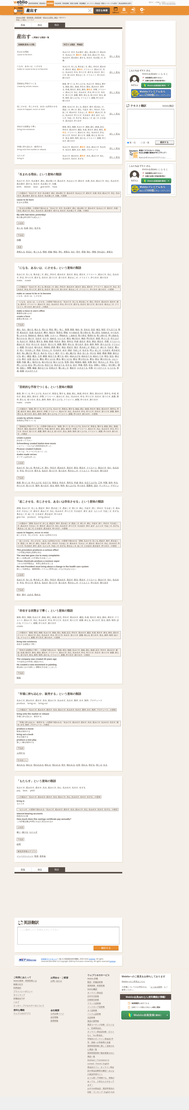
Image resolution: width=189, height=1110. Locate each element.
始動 (47, 335)
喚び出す (76, 338)
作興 (91, 367)
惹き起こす (84, 347)
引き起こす (30, 350)
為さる (44, 353)
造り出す (79, 344)
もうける (111, 367)
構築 (109, 353)
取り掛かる (85, 332)
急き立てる (59, 364)
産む (19, 329)
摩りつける (50, 359)
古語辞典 (91, 1017)
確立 (98, 329)
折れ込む (101, 251)
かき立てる (82, 367)
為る (79, 353)
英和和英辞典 (33, 3)
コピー (115, 359)
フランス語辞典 (94, 1003)
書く (29, 362)
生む (31, 228)
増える (45, 329)
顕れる (48, 764)
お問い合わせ (56, 981)
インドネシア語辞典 (96, 1007)
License (92, 959)
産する (37, 470)
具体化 (47, 347)
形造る (32, 341)
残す (19, 594)
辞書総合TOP (19, 998)
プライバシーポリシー (23, 991)
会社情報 (54, 1017)
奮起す (73, 367)
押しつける (22, 364)
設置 (29, 359)
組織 (22, 370)
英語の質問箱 (93, 1021)
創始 (46, 341)
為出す (52, 332)
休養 (90, 362)
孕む (60, 251)
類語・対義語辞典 (95, 982)
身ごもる (37, 251)
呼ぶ (92, 350)
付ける (93, 353)
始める (53, 338)
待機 (19, 239)
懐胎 (94, 251)
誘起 (70, 350)
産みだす (21, 344)
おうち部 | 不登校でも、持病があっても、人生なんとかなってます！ (100, 1081)
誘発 (53, 347)
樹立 (106, 356)
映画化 (78, 362)
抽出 (77, 329)
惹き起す (116, 350)
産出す (100, 341)
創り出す (38, 347)
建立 (34, 356)
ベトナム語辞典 (94, 1014)
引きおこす (47, 350)
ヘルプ (16, 1002)
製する (39, 341)
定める (87, 329)
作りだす (35, 344)
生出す (44, 344)
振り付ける (47, 362)
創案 (59, 344)
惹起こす (95, 347)
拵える (71, 344)
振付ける (36, 362)
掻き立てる (43, 367)
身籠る (67, 251)
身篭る (110, 251)
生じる (20, 228)
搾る (112, 362)
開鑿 (29, 367)
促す (75, 364)
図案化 (90, 485)
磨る (58, 359)
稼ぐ (19, 832)
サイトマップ (19, 995)
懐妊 (55, 251)
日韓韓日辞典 (93, 999)
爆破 (34, 367)
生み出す (38, 332)
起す (65, 350)
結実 (19, 844)
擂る (97, 359)
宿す (78, 251)
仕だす (46, 338)
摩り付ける (83, 359)
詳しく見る (115, 56)
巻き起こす (38, 467)
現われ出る (38, 764)
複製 (19, 362)
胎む (89, 251)
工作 (40, 356)
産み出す (24, 332)
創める (41, 335)
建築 (45, 356)
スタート (54, 335)
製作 (65, 344)
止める (30, 594)
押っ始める (113, 335)
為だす (31, 338)
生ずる (37, 228)
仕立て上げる (90, 482)
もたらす (61, 338)
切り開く (113, 364)
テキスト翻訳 (138, 105)
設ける (35, 359)
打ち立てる (112, 329)
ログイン (133, 12)
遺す (24, 594)
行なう (51, 353)
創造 (98, 338)
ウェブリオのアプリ (22, 1013)
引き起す (57, 350)
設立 (112, 356)
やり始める (74, 332)
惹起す (70, 347)
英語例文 (42, 3)
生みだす (24, 341)
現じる (99, 764)
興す (24, 359)
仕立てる (47, 482)
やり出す (115, 332)
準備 (80, 364)
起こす (98, 350)
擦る (75, 359)
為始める (32, 335)
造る (86, 344)
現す (63, 764)
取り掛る (82, 335)
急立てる (49, 364)
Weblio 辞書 (20, 17)
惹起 (38, 350)
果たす (36, 353)
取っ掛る (96, 332)
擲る (42, 359)
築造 (99, 353)
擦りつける (67, 359)
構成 (104, 353)
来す (95, 362)
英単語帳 (65, 3)
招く (22, 350)
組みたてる (98, 356)
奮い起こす (63, 367)
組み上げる (75, 356)
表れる (29, 764)
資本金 (43, 856)
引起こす (77, 350)
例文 (40, 24)
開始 (66, 332)
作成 (76, 341)
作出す (57, 341)
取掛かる (92, 335)
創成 (51, 341)
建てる (60, 356)
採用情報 (54, 1020)
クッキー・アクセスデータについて (28, 1005)
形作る (70, 341)
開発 (19, 677)
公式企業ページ (57, 1013)
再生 (51, 329)
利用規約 (17, 987)
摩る (92, 359)
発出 (64, 347)
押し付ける (38, 364)
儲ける (30, 329)
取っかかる (22, 335)
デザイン (115, 485)
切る (91, 364)
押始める (63, 335)
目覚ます (53, 367)
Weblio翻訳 (168, 105)
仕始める (105, 332)
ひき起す (106, 350)
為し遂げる (27, 353)
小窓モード (115, 10)
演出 (72, 362)
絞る (30, 364)
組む (67, 356)
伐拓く (23, 367)
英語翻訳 (82, 3)
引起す (110, 347)
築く (24, 356)
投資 (36, 856)
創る (89, 341)
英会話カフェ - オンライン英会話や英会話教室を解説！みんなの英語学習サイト (100, 1071)
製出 (64, 341)
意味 (23, 24)
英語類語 (50, 3)
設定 (93, 329)
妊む (73, 251)
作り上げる (36, 482)
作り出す (29, 347)
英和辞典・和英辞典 (34, 17)
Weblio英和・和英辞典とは (25, 980)
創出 (94, 341)
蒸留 (72, 329)
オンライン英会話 (93, 3)
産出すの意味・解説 (50, 17)
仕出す (38, 338)
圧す (117, 362)
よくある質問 (156, 987)
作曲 (24, 362)
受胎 (84, 251)
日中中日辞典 (93, 996)
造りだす (52, 344)
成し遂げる (71, 353)
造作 (111, 482)
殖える (37, 329)
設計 (96, 485)
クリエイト (84, 470)
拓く (62, 329)
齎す (58, 347)
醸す (46, 332)
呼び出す (91, 338)
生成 (26, 228)
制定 (103, 329)
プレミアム (124, 12)
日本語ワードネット (49, 959)
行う (63, 353)
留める (37, 594)
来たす (103, 347)
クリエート (115, 341)
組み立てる (87, 356)
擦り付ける (105, 359)
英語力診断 (74, 3)
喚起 (83, 338)
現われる (56, 764)
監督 (67, 362)
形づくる (105, 338)
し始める (73, 335)
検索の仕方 (18, 984)
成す (57, 353)
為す (19, 353)
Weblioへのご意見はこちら (133, 981)
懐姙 (45, 251)
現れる (84, 764)
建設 (29, 356)
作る (28, 344)
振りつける (58, 362)
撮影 (84, 362)
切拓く (104, 364)
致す (76, 347)
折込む (29, 251)
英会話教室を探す (125, 3)
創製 (22, 347)
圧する (69, 364)
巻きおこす (103, 362)
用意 (85, 364)
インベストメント (25, 856)
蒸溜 (67, 329)
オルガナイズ (31, 370)
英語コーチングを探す (109, 3)
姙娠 (50, 251)
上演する (21, 753)
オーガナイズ (100, 367)
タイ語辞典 (92, 1010)
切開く (97, 364)
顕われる (71, 764)
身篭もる (21, 251)
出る (105, 764)
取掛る (59, 332)
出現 (78, 764)
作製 (107, 341)
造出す (82, 341)
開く (56, 329)
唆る (69, 338)
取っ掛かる (102, 335)
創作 (92, 344)
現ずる (92, 764)
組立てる (52, 356)
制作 (97, 344)
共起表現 (58, 3)
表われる (21, 764)
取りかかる (22, 338)
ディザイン (104, 485)
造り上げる (105, 344)
